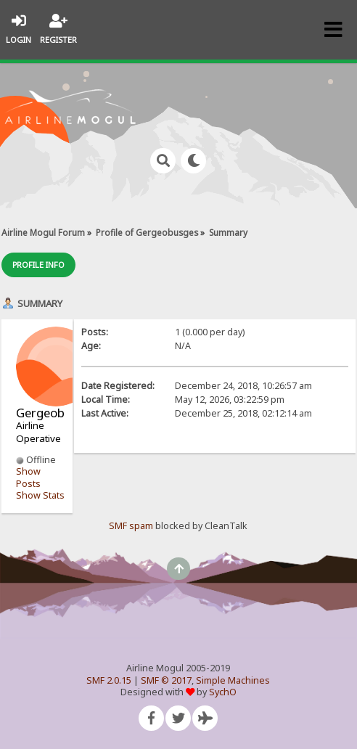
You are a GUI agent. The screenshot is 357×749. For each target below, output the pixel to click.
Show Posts (28, 477)
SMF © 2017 (166, 680)
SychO (223, 692)
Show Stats (40, 495)
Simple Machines (233, 680)
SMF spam (131, 526)
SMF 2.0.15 (108, 680)
